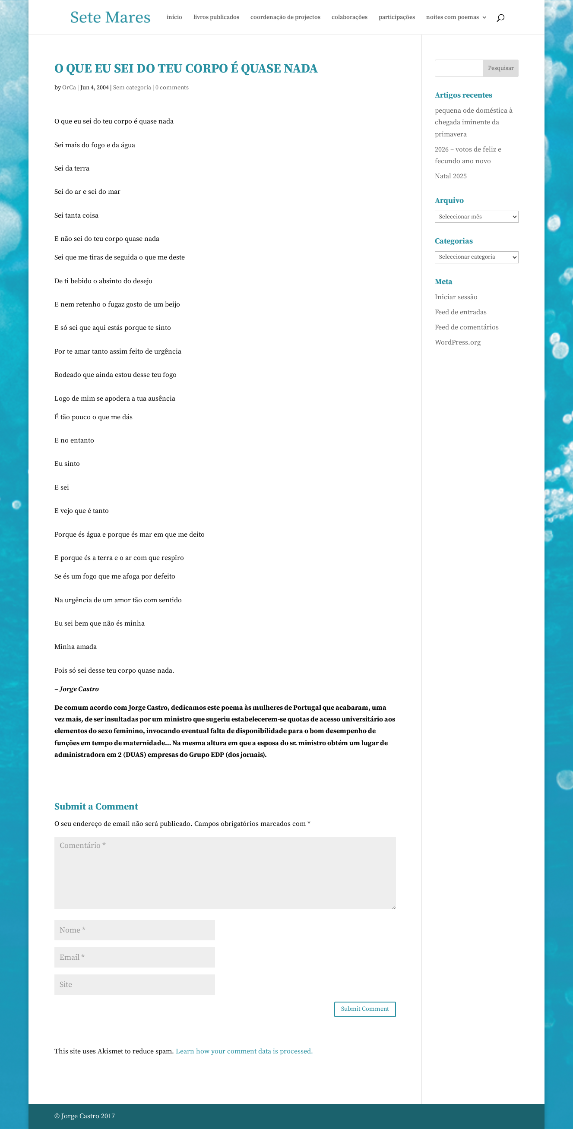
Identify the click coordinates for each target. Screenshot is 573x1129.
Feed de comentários (467, 327)
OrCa (69, 88)
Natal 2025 (451, 176)
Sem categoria (132, 88)
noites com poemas (452, 17)
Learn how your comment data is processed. (244, 1051)
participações (397, 17)
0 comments (172, 88)
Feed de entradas (461, 312)
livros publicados (216, 17)
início (174, 17)
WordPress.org (458, 342)
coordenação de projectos (285, 17)
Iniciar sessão (456, 297)
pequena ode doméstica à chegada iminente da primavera (474, 122)
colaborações (349, 17)
